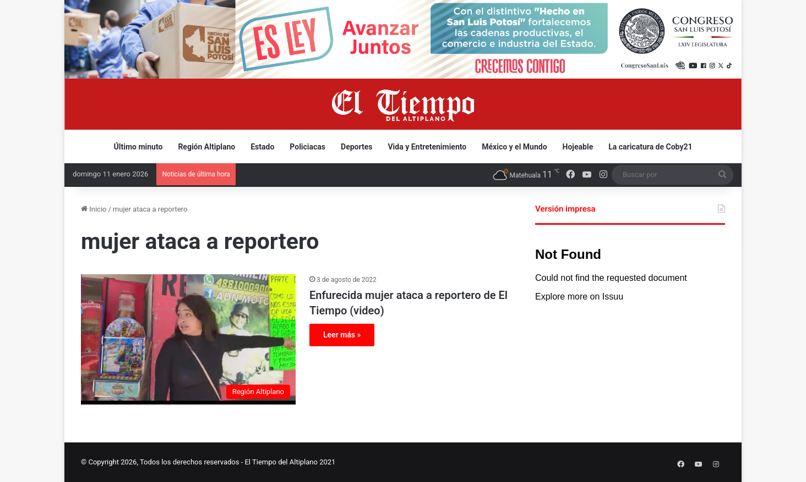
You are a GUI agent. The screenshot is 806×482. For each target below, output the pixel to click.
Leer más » (342, 334)
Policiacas (307, 146)
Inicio (93, 209)
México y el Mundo (514, 146)
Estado (262, 146)
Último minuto (138, 146)
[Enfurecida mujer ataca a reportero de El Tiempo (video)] (188, 339)
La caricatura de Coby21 (650, 146)
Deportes (356, 146)
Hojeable (578, 146)
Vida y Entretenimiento (427, 146)
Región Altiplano (206, 146)
